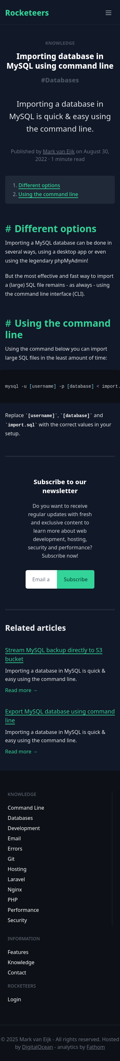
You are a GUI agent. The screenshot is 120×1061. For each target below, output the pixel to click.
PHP (13, 899)
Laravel (16, 879)
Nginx (15, 889)
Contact (17, 972)
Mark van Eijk (59, 151)
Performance (23, 909)
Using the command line (48, 194)
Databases (20, 817)
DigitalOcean (37, 1046)
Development (24, 828)
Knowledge (21, 962)
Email (14, 838)
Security (17, 920)
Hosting (17, 869)
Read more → (21, 690)
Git (11, 858)
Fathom (95, 1046)
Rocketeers (27, 13)
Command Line (26, 807)
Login (14, 999)
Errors (15, 848)
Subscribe (76, 579)
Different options (39, 185)
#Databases (60, 80)
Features (18, 952)
